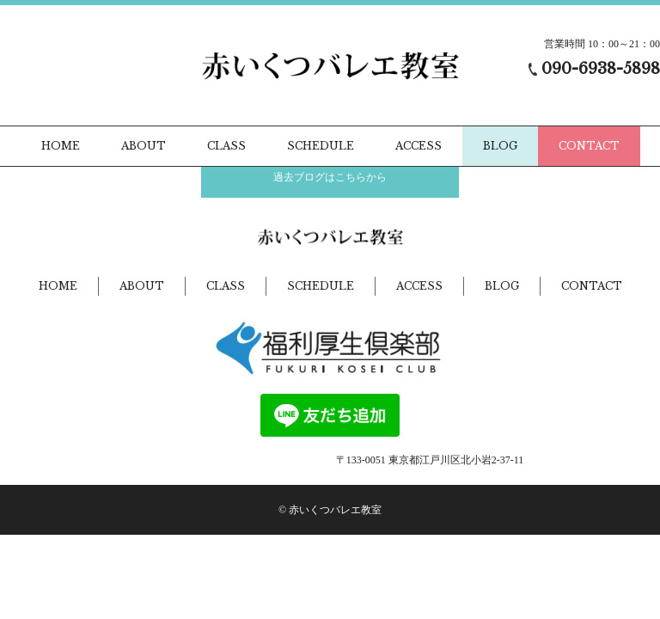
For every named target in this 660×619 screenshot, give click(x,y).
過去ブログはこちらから (330, 177)
